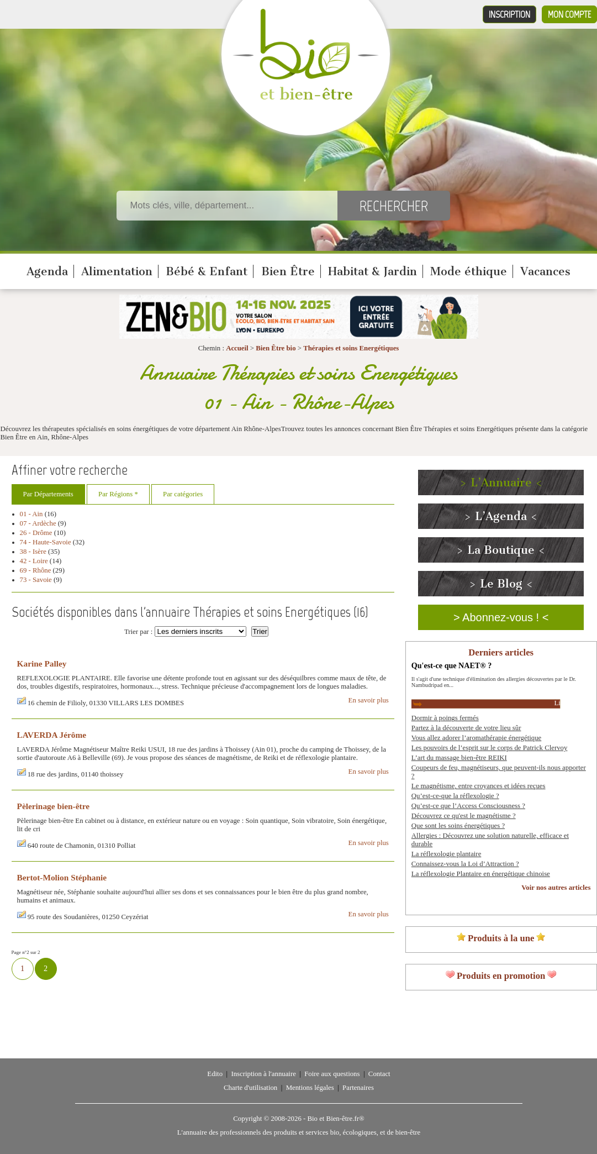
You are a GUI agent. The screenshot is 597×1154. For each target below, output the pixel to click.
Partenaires (358, 1088)
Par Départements (48, 494)
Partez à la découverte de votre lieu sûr (466, 728)
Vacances (545, 271)
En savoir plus (368, 700)
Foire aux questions (332, 1074)
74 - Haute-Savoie (45, 542)
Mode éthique (468, 271)
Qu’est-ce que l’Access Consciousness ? (468, 806)
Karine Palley (42, 663)
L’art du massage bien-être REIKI (459, 758)
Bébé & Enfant (206, 271)
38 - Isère (33, 551)
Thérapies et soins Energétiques (351, 348)
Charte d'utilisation (250, 1088)
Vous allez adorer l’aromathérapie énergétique (476, 738)
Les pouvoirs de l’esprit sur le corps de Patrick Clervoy (489, 748)
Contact (379, 1074)
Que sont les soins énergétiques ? (458, 826)
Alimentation (116, 271)
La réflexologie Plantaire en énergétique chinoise (480, 874)
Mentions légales (310, 1088)
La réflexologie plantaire (446, 854)
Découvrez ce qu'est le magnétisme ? (463, 816)
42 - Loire (34, 561)
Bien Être (288, 271)
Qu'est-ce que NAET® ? (451, 665)
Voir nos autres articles (555, 887)
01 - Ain (31, 514)
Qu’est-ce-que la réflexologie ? (455, 796)
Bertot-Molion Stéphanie (62, 877)
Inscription (509, 14)
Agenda (47, 271)
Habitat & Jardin (372, 271)
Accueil (237, 348)
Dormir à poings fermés (445, 718)
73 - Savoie (36, 580)
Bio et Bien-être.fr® (335, 1118)
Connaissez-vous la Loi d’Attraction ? (465, 864)
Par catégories (183, 494)
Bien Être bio (275, 348)
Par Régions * (118, 494)
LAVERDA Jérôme (52, 734)
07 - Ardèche (38, 523)
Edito (215, 1074)
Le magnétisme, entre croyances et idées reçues (478, 786)
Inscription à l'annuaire (263, 1074)
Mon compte (569, 14)
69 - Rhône (35, 570)
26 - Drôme (36, 533)
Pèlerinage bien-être (53, 806)
